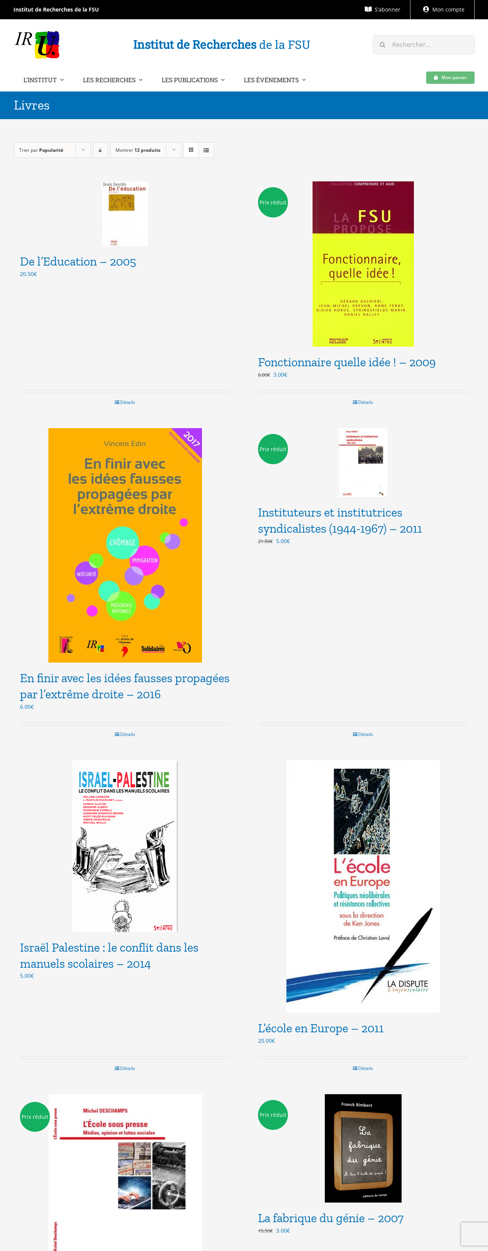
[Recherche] (382, 44)
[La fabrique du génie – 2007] (363, 1148)
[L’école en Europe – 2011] (363, 886)
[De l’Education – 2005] (125, 213)
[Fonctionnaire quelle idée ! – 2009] (363, 264)
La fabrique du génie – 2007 (331, 1218)
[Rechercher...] (423, 44)
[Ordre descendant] (100, 150)
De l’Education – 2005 (78, 261)
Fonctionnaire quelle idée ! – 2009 (347, 362)
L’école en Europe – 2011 (321, 1028)
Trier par (41, 150)
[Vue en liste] (206, 150)
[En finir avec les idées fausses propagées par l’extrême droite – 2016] (125, 545)
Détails (127, 402)
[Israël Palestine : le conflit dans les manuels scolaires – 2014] (125, 846)
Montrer (138, 150)
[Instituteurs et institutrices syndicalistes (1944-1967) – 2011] (363, 462)
